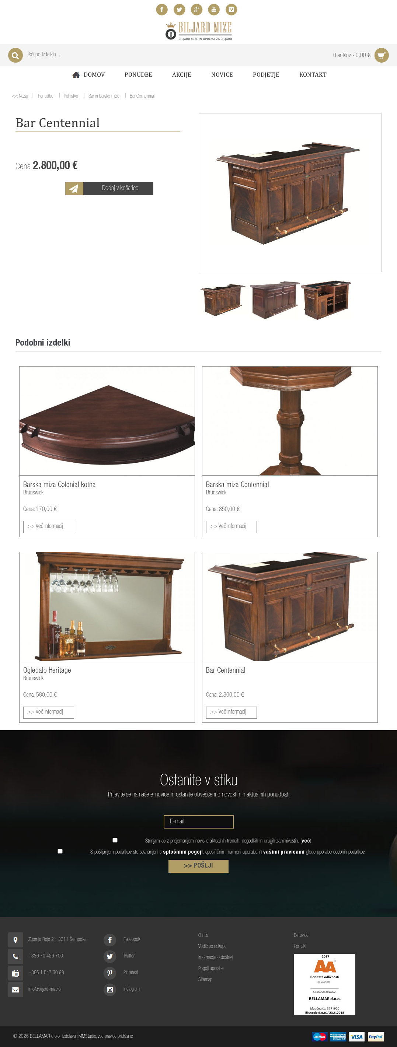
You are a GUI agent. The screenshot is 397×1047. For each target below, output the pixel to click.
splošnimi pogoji (183, 852)
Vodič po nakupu (212, 946)
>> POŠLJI (198, 866)
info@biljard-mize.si (44, 989)
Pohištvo (70, 97)
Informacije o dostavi (215, 957)
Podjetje (266, 74)
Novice (222, 74)
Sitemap (205, 980)
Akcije (181, 74)
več (306, 841)
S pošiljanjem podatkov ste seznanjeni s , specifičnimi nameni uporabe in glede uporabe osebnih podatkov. (228, 852)
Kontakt (313, 74)
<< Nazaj (20, 96)
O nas (203, 935)
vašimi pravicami (283, 852)
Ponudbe (138, 74)
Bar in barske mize (103, 97)
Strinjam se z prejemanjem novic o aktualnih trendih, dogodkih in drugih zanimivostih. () (228, 841)
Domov (88, 74)
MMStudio (87, 1036)
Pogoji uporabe (211, 968)
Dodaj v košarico (120, 188)
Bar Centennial (142, 97)
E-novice (301, 935)
